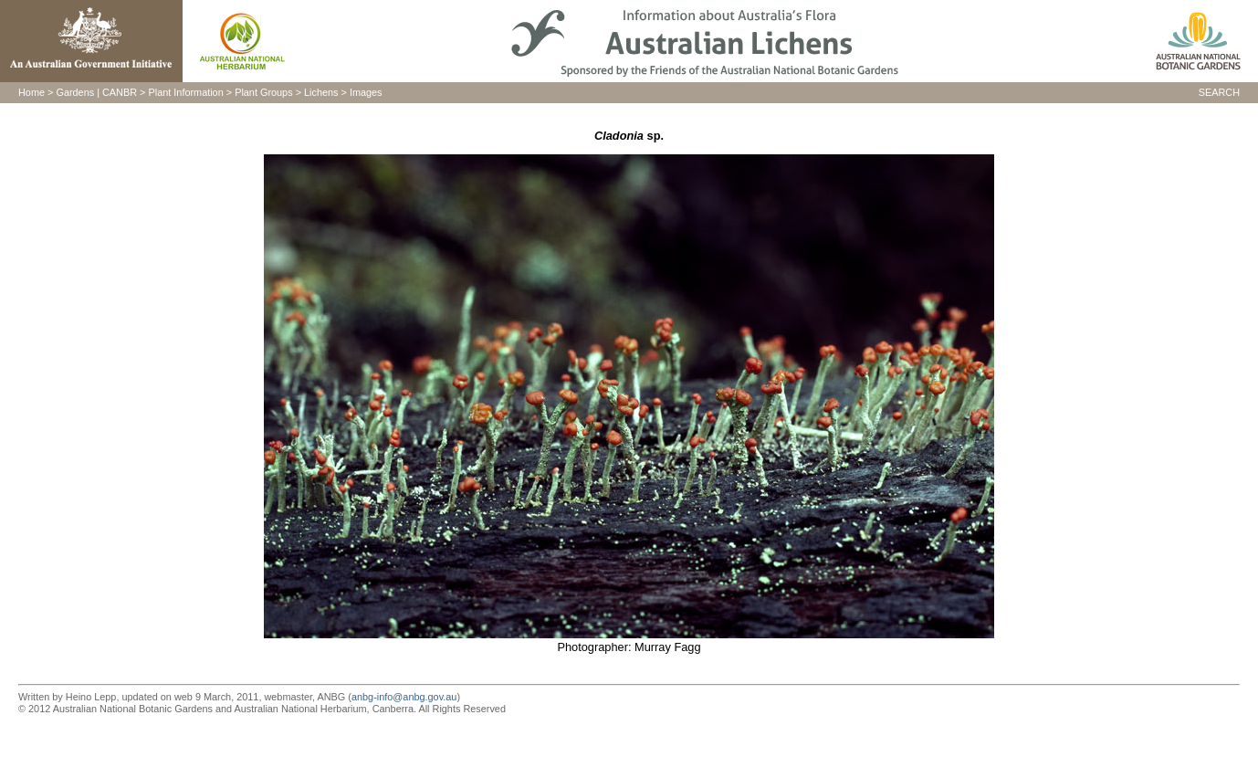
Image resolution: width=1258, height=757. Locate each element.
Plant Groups (263, 92)
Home (31, 92)
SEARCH (1219, 92)
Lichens (321, 92)
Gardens (75, 92)
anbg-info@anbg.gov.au (403, 696)
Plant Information (186, 92)
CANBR (119, 92)
